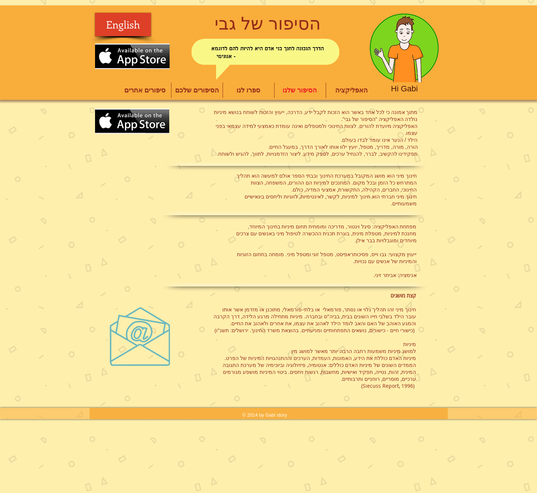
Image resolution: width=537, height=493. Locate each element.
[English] (123, 24)
